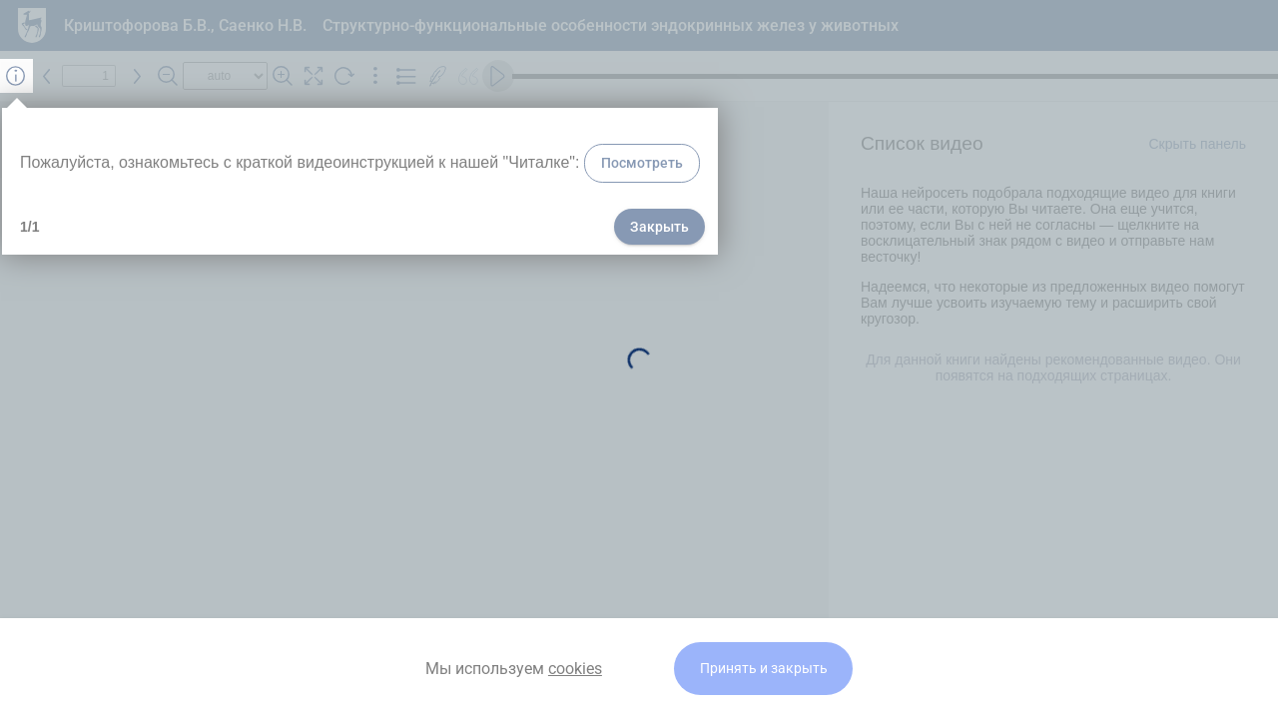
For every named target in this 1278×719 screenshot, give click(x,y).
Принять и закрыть (764, 668)
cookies (575, 668)
